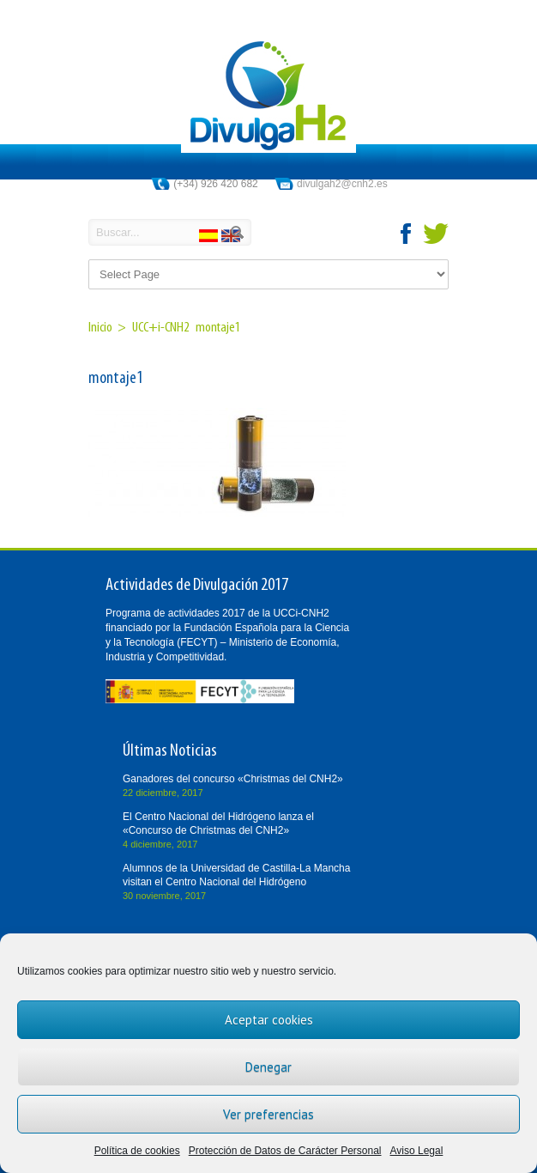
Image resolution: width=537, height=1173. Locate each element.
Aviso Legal (416, 1151)
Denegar (268, 1067)
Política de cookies (137, 1151)
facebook (406, 233)
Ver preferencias (268, 1114)
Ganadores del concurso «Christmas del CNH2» (233, 779)
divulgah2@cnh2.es (342, 184)
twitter (436, 233)
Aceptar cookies (269, 1020)
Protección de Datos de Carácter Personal (285, 1151)
